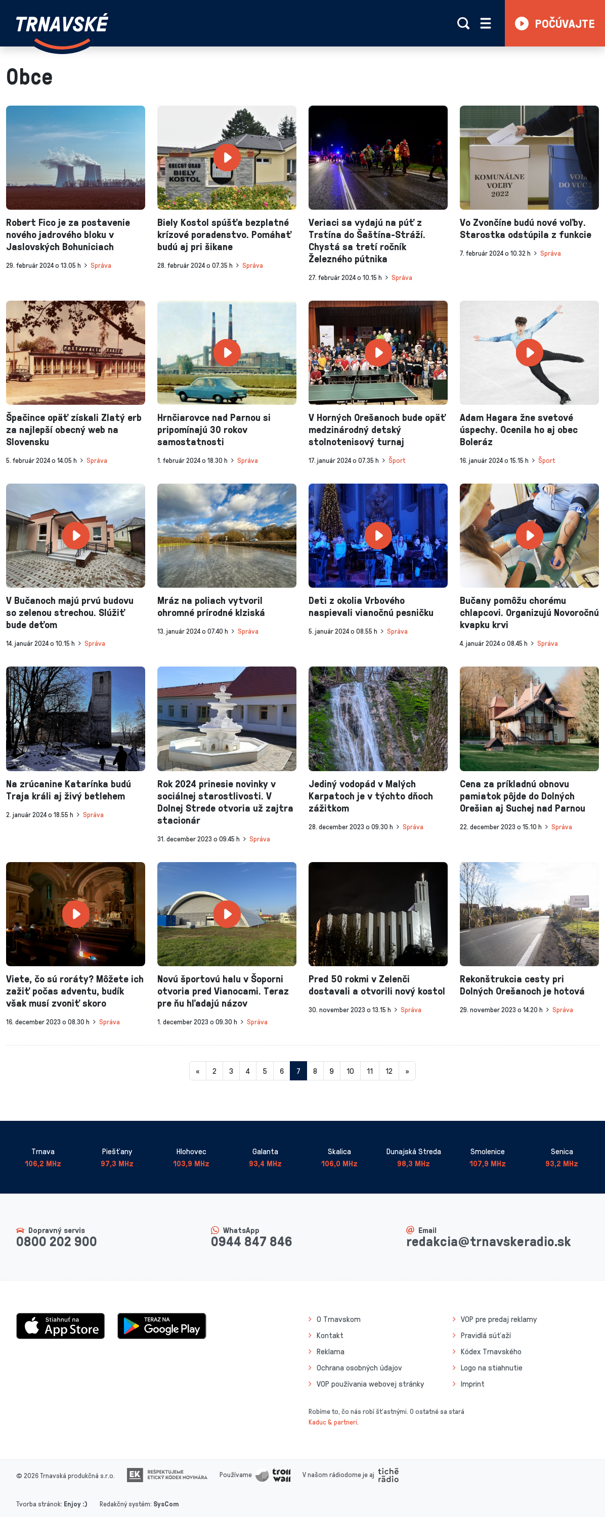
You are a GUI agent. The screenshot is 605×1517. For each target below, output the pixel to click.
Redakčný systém (125, 1503)
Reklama (330, 1351)
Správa (101, 265)
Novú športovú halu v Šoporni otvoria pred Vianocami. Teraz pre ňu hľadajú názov (223, 990)
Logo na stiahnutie (492, 1367)
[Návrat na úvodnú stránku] (62, 31)
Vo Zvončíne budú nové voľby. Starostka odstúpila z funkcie (525, 228)
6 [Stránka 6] (282, 1070)
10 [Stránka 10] (350, 1070)
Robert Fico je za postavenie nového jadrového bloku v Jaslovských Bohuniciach (68, 234)
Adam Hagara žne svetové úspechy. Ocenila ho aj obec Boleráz (519, 429)
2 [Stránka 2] (214, 1070)
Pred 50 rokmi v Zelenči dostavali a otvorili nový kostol (377, 984)
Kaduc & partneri (333, 1422)
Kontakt (330, 1335)
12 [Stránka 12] (389, 1070)
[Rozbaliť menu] (485, 23)
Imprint (473, 1383)
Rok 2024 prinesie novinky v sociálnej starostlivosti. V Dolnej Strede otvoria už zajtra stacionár (225, 801)
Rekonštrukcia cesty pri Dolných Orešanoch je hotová (522, 984)
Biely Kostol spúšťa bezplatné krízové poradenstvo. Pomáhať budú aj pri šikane (224, 234)
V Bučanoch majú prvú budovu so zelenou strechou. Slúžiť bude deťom (70, 612)
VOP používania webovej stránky (370, 1383)
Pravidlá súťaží (486, 1335)
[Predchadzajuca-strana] (197, 1070)
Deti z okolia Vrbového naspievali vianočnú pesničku (371, 606)
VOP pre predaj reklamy (499, 1318)
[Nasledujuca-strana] (407, 1070)
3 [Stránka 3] (231, 1070)
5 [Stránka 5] (265, 1070)
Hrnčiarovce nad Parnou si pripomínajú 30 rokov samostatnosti (214, 429)
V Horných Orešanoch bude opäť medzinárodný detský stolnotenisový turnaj (377, 429)
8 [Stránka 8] (315, 1070)
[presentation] (75, 158)
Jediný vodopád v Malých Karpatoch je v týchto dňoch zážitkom (371, 795)
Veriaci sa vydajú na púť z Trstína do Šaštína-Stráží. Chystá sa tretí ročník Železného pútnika (367, 240)
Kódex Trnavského (491, 1351)
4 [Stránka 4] (248, 1070)
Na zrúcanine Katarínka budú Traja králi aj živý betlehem (68, 789)
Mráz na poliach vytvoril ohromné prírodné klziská (211, 606)
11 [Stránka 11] (370, 1070)
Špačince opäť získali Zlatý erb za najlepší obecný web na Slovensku (74, 429)
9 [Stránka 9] (332, 1070)
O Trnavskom (339, 1318)
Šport (396, 460)
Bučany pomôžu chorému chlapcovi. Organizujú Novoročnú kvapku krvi (529, 612)
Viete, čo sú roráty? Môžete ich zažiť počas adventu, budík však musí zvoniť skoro (75, 990)
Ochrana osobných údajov (359, 1367)
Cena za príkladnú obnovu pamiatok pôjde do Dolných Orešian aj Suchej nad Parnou (522, 795)
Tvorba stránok (38, 1503)
